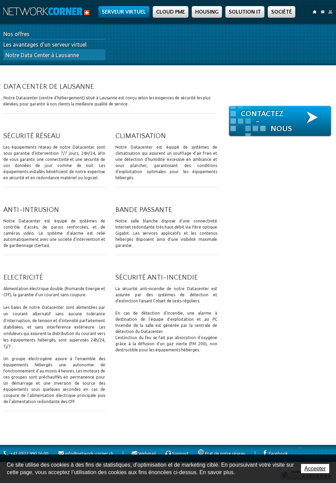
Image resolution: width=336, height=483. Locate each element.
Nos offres (16, 34)
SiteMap (330, 12)
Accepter (315, 468)
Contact (322, 12)
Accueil (315, 12)
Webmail (147, 453)
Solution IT (245, 12)
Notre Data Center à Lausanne (42, 55)
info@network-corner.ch (89, 453)
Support (180, 453)
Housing (207, 12)
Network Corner (47, 11)
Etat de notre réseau (225, 453)
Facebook (278, 453)
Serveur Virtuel (124, 12)
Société (281, 12)
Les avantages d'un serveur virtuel (45, 44)
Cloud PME (170, 12)
